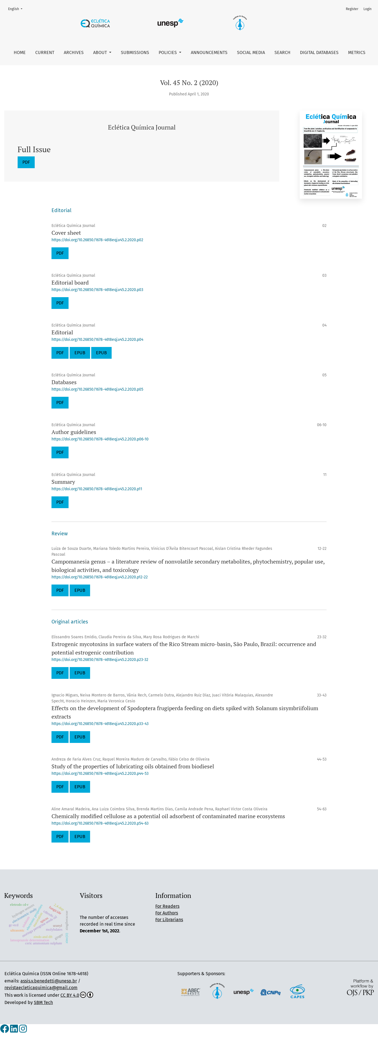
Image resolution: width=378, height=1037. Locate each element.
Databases (64, 382)
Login (367, 9)
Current (44, 52)
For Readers (167, 906)
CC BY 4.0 (76, 995)
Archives (74, 52)
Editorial (62, 332)
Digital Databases (319, 52)
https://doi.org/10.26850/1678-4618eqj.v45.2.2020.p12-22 (99, 577)
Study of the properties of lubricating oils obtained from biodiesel (132, 766)
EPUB (79, 352)
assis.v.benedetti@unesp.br (48, 981)
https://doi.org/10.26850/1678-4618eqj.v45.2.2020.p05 (97, 389)
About (100, 52)
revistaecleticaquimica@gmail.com (41, 987)
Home (20, 52)
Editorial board (70, 282)
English (17, 8)
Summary (63, 481)
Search (282, 52)
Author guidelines (73, 432)
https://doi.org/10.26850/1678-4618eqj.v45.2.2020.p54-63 (100, 823)
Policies (168, 52)
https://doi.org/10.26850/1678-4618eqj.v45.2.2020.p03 (97, 289)
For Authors (166, 913)
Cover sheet (66, 232)
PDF (26, 162)
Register (352, 9)
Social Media (251, 52)
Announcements (209, 52)
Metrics (356, 52)
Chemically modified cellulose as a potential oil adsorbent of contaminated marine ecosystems (168, 816)
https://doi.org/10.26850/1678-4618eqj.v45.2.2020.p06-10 (100, 439)
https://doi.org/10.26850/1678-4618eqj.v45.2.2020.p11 (96, 489)
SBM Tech (43, 1002)
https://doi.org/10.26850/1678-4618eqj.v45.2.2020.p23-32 (99, 659)
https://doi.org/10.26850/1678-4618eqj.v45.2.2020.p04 (97, 339)
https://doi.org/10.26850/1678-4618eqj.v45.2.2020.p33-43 (100, 723)
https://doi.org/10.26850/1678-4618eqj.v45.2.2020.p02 (97, 240)
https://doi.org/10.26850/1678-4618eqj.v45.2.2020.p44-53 (100, 773)
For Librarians (169, 919)
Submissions (135, 52)
